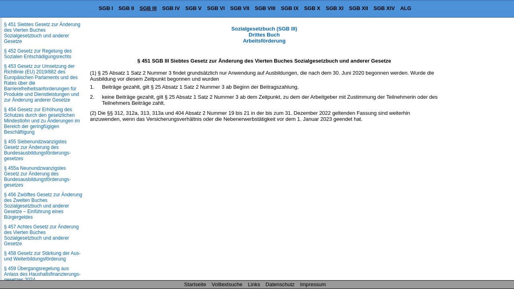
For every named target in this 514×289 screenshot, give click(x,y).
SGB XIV (384, 8)
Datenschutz (279, 284)
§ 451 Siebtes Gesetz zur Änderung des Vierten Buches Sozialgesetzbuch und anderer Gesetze (42, 33)
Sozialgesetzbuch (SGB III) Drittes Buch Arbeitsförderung (264, 35)
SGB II (126, 8)
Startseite (195, 284)
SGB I (106, 8)
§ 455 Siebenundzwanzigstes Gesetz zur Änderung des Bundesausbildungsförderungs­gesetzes (37, 150)
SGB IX (290, 8)
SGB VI (216, 8)
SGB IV (171, 8)
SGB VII (239, 8)
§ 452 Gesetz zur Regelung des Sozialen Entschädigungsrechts (38, 53)
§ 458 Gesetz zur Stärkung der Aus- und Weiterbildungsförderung (42, 256)
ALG (405, 8)
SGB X (312, 8)
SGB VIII (265, 8)
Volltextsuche (227, 284)
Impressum (313, 284)
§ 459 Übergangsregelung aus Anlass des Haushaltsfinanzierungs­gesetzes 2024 (42, 274)
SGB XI (334, 8)
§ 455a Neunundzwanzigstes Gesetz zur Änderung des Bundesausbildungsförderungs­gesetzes (37, 176)
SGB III (148, 8)
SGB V (193, 8)
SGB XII (358, 8)
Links (254, 284)
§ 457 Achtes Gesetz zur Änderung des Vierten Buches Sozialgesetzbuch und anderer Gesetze (41, 235)
